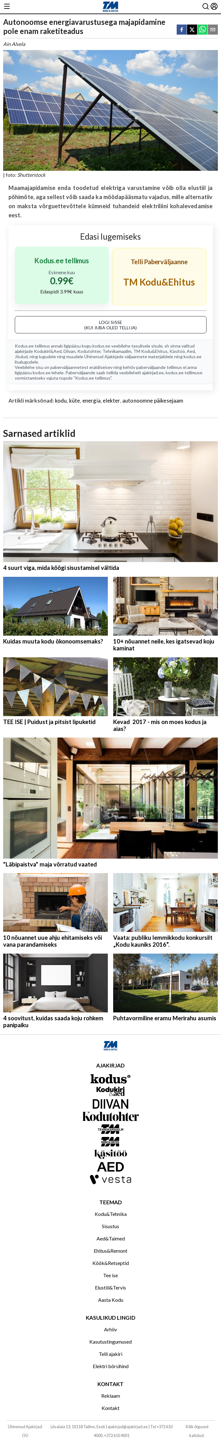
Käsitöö (177, 351)
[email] (213, 30)
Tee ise (110, 1275)
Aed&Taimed (111, 1238)
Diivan (69, 351)
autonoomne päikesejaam (153, 400)
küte (74, 400)
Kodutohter (89, 351)
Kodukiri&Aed (48, 351)
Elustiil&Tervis (110, 1287)
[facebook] (182, 30)
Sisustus (110, 1226)
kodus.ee (101, 345)
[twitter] (192, 30)
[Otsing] (205, 7)
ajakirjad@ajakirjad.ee (128, 1426)
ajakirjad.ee (153, 372)
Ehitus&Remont (110, 1251)
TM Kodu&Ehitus (150, 351)
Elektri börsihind (111, 1366)
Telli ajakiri (110, 1354)
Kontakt (110, 1408)
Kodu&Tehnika (111, 1214)
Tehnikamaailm (116, 351)
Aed (191, 351)
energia (91, 400)
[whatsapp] (202, 30)
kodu (61, 400)
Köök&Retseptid (110, 1263)
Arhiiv (110, 1329)
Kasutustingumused (110, 1342)
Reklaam (110, 1396)
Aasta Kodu (110, 1300)
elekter (111, 400)
